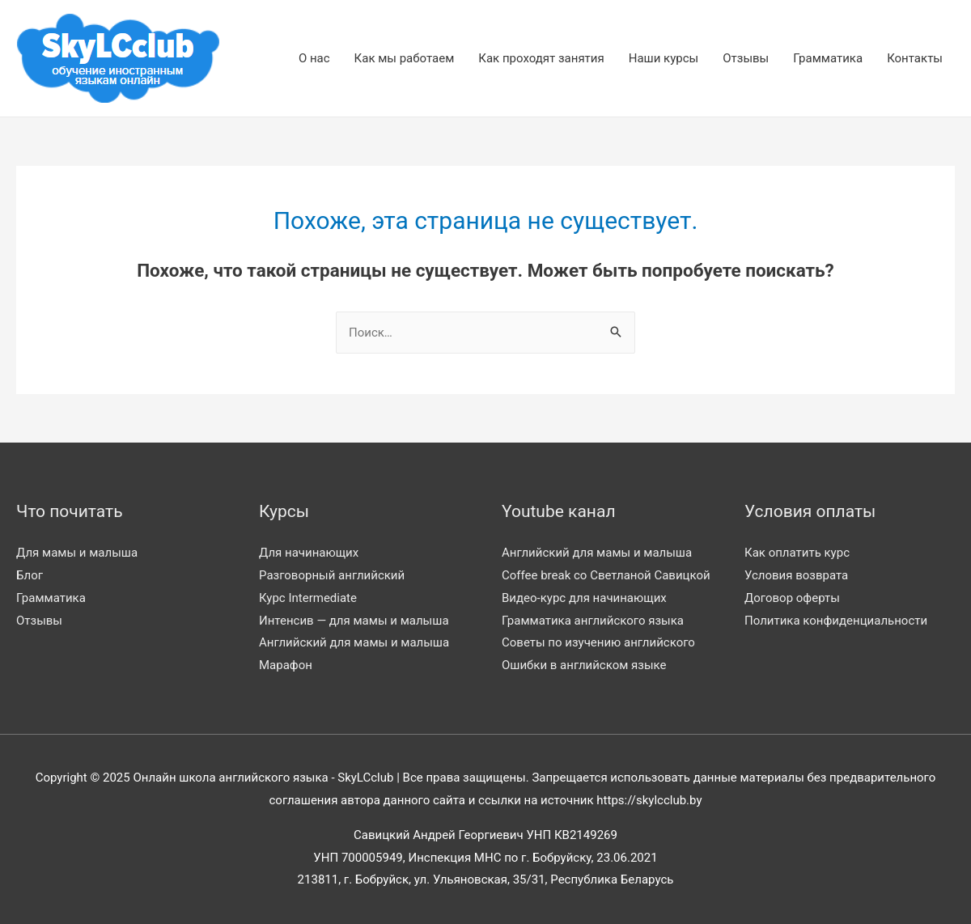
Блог (29, 575)
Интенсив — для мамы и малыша (354, 620)
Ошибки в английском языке (584, 665)
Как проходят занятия (541, 58)
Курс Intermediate (308, 598)
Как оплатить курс (797, 552)
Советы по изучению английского (598, 642)
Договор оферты (792, 598)
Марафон (285, 665)
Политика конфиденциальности (835, 620)
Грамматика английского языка (593, 620)
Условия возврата (796, 575)
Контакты (915, 58)
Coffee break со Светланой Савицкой (606, 575)
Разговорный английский (332, 575)
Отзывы (746, 58)
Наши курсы (664, 58)
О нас (314, 58)
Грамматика (828, 58)
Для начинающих (308, 552)
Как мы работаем (404, 58)
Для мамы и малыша (77, 552)
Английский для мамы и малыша (354, 642)
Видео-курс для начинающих (584, 598)
